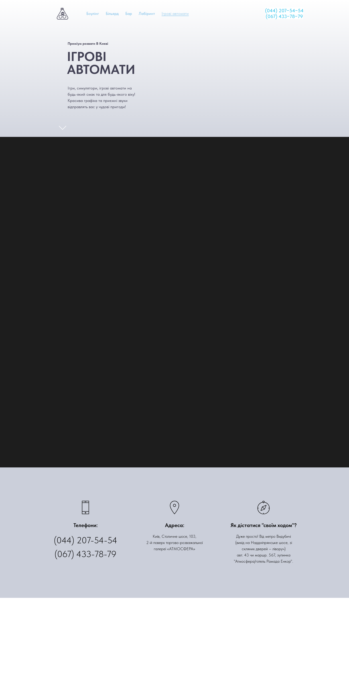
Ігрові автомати (175, 13)
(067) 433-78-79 (85, 554)
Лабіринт (147, 13)
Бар (128, 13)
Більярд (112, 13)
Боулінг (92, 13)
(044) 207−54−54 (284, 10)
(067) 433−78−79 (284, 16)
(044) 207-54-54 (85, 540)
